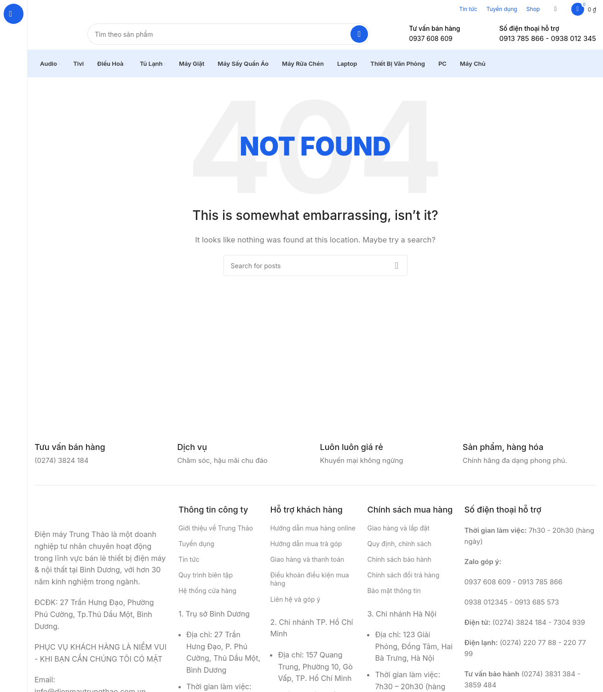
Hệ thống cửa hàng (207, 596)
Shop (533, 9)
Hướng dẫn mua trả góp (306, 549)
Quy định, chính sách (399, 549)
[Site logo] (51, 36)
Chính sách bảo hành (399, 565)
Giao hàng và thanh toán (307, 565)
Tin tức (468, 9)
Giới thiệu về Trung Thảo (215, 533)
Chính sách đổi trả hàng (403, 580)
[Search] (228, 36)
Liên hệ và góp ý (295, 604)
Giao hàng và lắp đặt (398, 533)
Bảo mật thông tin (393, 596)
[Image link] (80, 516)
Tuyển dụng (502, 9)
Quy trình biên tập (205, 580)
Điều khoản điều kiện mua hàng (309, 585)
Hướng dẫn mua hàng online (313, 533)
